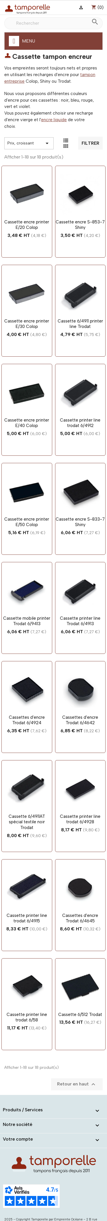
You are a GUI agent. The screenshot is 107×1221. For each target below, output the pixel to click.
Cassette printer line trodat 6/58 (27, 1017)
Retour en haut (77, 1084)
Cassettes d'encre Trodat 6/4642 (80, 720)
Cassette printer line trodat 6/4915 (27, 918)
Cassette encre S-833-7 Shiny (80, 522)
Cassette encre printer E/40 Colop (26, 423)
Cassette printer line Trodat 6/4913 (80, 621)
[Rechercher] (53, 23)
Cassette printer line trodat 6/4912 (80, 423)
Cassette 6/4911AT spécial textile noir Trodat (27, 822)
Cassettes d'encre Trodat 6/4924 (27, 720)
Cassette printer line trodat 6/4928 (80, 819)
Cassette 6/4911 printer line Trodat (80, 323)
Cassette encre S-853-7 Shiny (80, 224)
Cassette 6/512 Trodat (80, 1014)
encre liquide (54, 119)
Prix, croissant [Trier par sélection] (29, 143)
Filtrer (90, 143)
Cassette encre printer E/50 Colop (26, 522)
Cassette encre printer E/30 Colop (26, 323)
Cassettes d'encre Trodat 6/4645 (80, 918)
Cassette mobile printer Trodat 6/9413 (26, 621)
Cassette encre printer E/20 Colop (26, 224)
